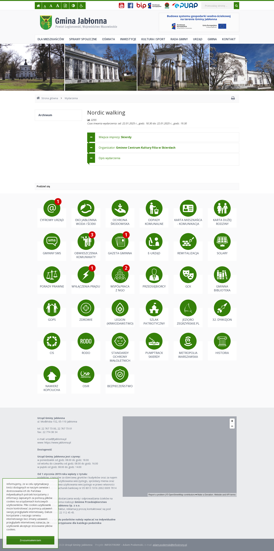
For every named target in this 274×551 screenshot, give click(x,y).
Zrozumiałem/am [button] (30, 540)
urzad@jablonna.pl (56, 439)
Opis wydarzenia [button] (109, 158)
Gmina (212, 39)
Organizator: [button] (137, 148)
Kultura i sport (153, 39)
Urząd (197, 39)
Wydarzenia (71, 98)
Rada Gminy (179, 39)
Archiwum (45, 115)
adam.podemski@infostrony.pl (170, 544)
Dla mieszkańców (51, 39)
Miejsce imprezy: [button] (115, 137)
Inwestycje (128, 39)
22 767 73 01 (64, 428)
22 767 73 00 (48, 428)
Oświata (108, 39)
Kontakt (229, 39)
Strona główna (47, 98)
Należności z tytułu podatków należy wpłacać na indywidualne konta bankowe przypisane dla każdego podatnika (76, 521)
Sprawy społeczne (83, 39)
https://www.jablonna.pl (57, 442)
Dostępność (44, 449)
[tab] (163, 137)
